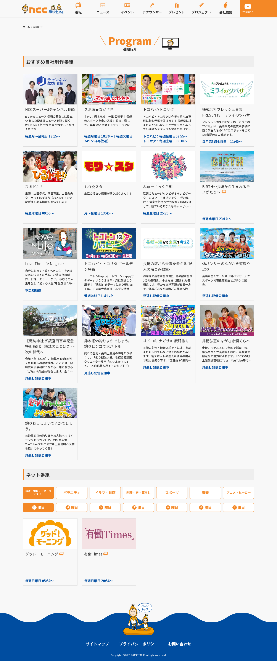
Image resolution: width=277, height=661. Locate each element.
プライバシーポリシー (138, 644)
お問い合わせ (179, 644)
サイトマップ (97, 644)
